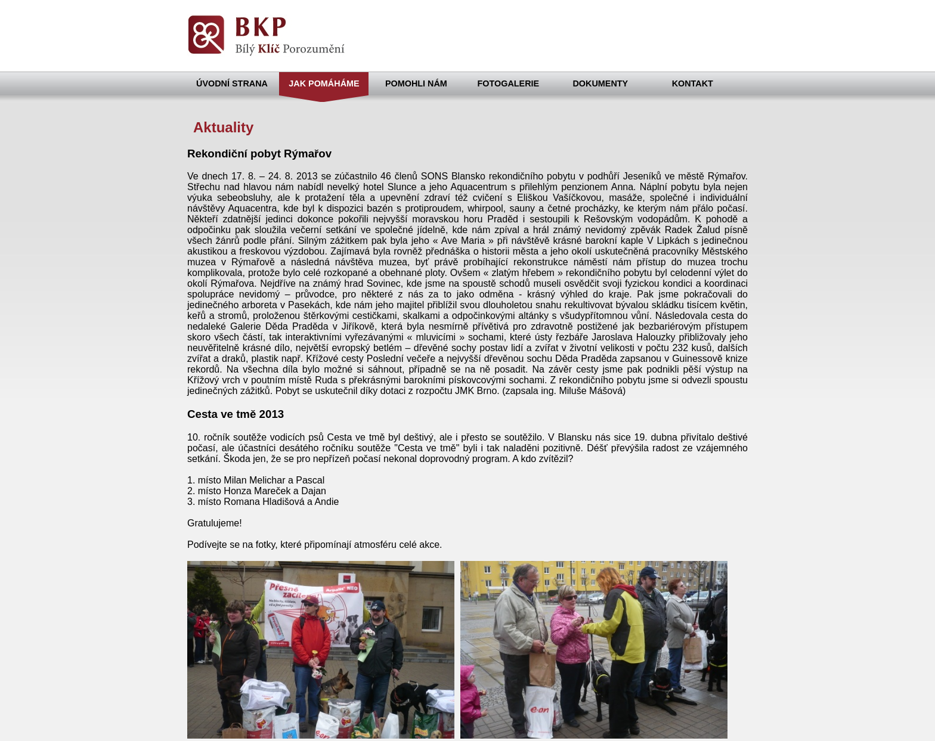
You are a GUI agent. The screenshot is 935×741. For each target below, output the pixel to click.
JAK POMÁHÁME (324, 83)
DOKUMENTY (600, 83)
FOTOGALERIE (509, 83)
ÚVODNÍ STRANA (232, 83)
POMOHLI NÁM (416, 83)
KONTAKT (692, 83)
